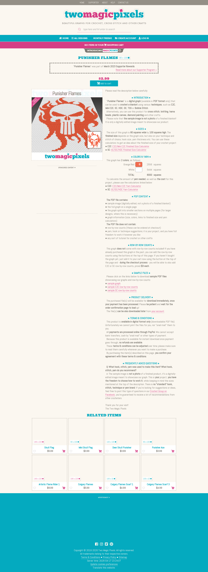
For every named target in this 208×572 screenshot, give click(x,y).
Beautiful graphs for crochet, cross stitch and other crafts (104, 23)
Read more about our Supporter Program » (136, 69)
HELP (113, 2)
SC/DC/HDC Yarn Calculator (124, 189)
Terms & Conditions (90, 557)
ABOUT (105, 2)
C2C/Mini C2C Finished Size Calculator (130, 146)
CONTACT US (123, 2)
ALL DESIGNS (79, 38)
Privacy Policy (109, 557)
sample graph (113, 283)
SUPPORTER (93, 2)
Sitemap (123, 557)
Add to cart (104, 83)
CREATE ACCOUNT (125, 38)
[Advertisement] (67, 189)
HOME (82, 2)
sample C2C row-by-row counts (122, 286)
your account (158, 311)
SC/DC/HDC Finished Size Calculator (128, 149)
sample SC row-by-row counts (121, 290)
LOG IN (144, 38)
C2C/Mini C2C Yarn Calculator (126, 186)
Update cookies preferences (104, 564)
